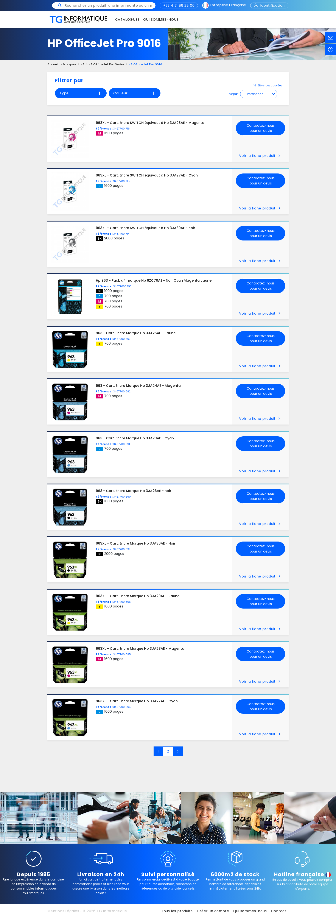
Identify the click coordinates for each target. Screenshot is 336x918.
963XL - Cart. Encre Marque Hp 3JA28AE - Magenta (140, 648)
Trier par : (233, 94)
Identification (269, 5)
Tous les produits (177, 911)
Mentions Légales (63, 911)
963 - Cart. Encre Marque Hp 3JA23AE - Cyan (135, 438)
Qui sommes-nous (250, 911)
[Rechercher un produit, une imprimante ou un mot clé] (108, 5)
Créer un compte (213, 911)
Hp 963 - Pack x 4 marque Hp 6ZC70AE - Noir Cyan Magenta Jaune (154, 280)
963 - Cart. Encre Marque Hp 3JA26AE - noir (133, 490)
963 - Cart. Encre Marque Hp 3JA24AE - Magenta (138, 385)
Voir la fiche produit (260, 155)
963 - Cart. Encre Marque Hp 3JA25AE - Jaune (136, 333)
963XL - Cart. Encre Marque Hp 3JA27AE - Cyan (137, 701)
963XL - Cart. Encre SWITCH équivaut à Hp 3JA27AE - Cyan (147, 175)
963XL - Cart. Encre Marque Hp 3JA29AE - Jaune (137, 595)
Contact (278, 911)
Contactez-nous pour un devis (261, 128)
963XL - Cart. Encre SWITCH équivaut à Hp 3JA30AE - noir (145, 227)
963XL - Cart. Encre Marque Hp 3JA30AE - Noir (135, 543)
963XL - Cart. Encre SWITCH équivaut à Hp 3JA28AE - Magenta (150, 122)
